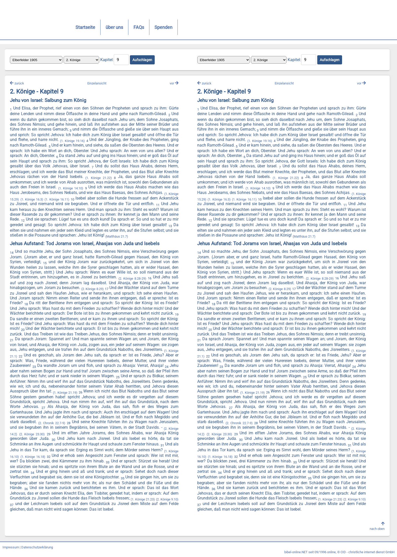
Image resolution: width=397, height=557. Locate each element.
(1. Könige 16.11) (57, 200)
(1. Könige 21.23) (143, 499)
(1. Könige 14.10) (70, 188)
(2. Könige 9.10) (167, 499)
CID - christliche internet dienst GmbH (367, 552)
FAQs (126, 27)
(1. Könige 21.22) (99, 178)
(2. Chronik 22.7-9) (52, 423)
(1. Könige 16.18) (33, 457)
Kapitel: (107, 59)
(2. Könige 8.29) (93, 289)
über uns (102, 27)
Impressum (11, 547)
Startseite (73, 27)
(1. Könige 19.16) (72, 141)
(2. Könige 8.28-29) (132, 278)
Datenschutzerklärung (37, 547)
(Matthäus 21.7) (117, 237)
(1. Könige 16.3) (32, 200)
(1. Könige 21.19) (65, 392)
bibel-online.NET (296, 552)
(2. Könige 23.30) (32, 434)
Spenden (151, 27)
